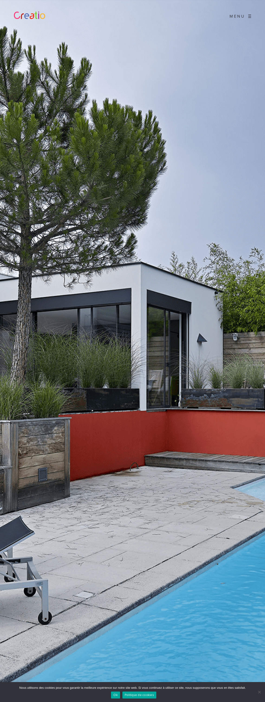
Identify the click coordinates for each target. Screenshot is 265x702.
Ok (115, 695)
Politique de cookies (139, 695)
